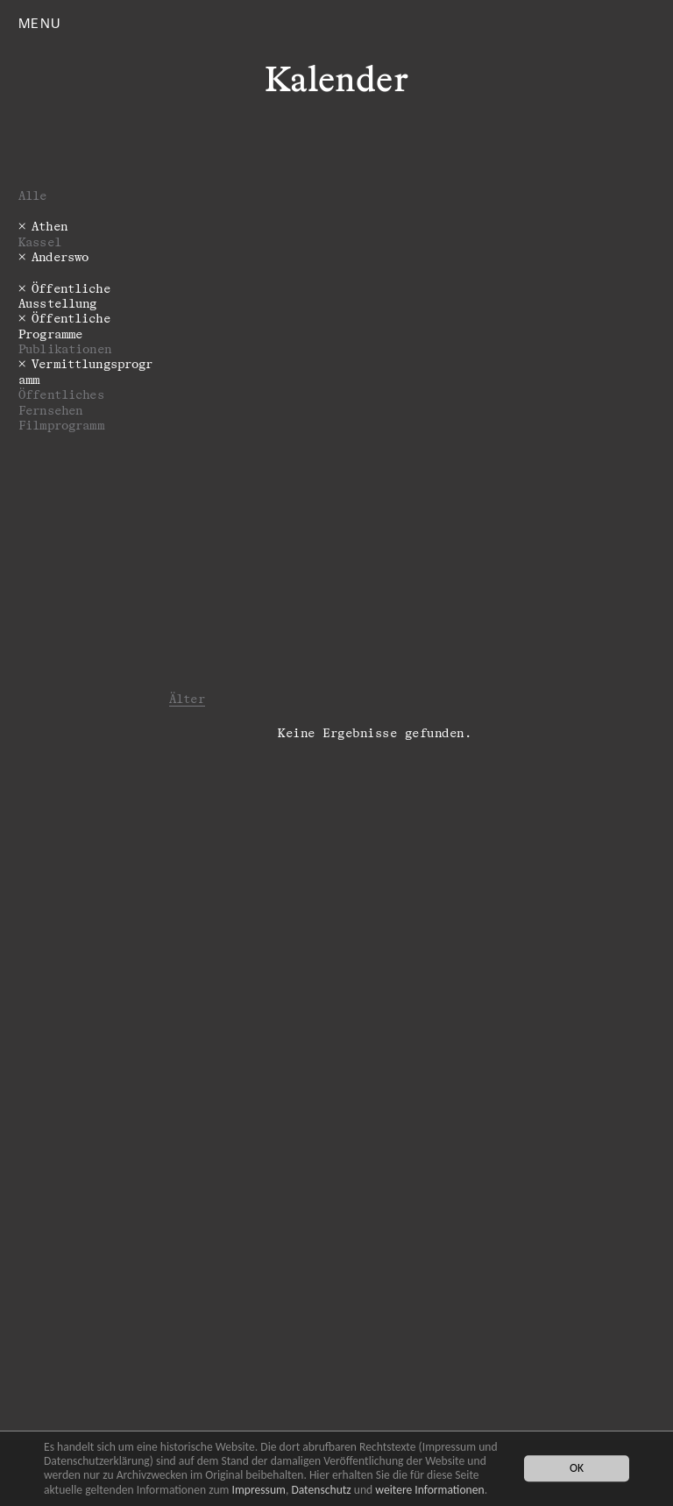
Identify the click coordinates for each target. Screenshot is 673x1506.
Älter (187, 698)
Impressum (259, 1489)
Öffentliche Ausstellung (64, 295)
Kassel (39, 241)
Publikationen (64, 348)
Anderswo (60, 256)
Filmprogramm (61, 424)
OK (577, 1468)
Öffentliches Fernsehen (61, 401)
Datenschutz (321, 1489)
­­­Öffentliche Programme (64, 325)
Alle (32, 195)
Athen (49, 225)
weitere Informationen (429, 1489)
